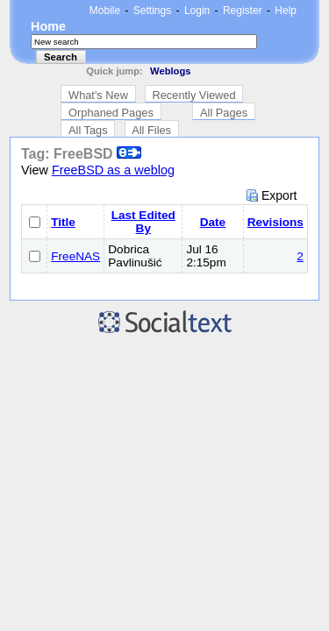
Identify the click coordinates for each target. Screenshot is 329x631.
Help (286, 10)
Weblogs (170, 71)
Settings (152, 10)
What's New (98, 95)
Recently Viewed (194, 95)
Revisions (275, 222)
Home (48, 26)
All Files (151, 130)
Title (63, 222)
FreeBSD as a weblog (113, 170)
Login (197, 10)
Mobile (104, 10)
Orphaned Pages (111, 112)
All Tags (88, 130)
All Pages (223, 112)
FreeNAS (75, 256)
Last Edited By (143, 222)
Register (242, 10)
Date (212, 222)
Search (60, 57)
